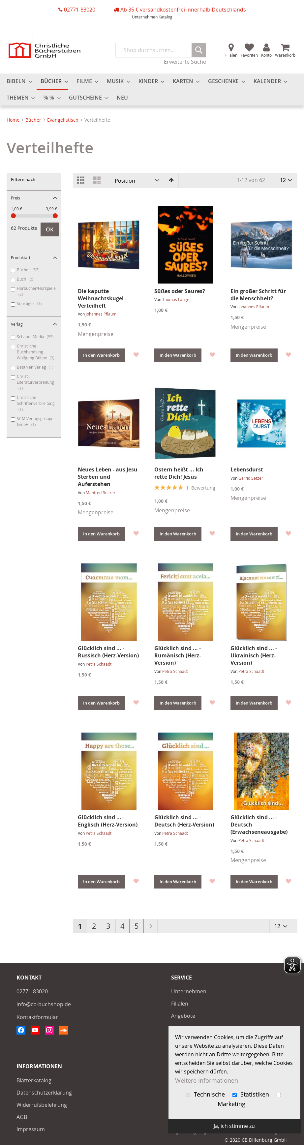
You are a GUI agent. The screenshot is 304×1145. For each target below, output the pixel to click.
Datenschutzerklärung (44, 1092)
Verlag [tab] (17, 324)
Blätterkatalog (33, 1080)
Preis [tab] (15, 197)
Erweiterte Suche (185, 61)
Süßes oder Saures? (179, 291)
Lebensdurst (246, 469)
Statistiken (251, 1094)
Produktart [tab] (20, 257)
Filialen (231, 55)
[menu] (152, 89)
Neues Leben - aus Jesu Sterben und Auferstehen (107, 477)
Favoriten (249, 55)
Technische (206, 1094)
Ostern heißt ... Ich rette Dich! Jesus (178, 473)
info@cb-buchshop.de (43, 1004)
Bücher (34, 120)
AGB (21, 1117)
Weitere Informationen (206, 1080)
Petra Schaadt (98, 664)
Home (14, 120)
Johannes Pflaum (101, 313)
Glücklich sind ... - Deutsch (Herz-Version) (184, 821)
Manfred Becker (100, 492)
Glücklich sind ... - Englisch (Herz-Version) (107, 821)
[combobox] (160, 50)
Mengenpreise (95, 334)
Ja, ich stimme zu (234, 1126)
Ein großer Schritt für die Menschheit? (258, 294)
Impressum (30, 1129)
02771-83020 (79, 9)
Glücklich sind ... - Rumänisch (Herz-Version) (177, 655)
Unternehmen (145, 16)
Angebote (183, 1015)
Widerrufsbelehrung (41, 1104)
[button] (135, 354)
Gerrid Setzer (250, 478)
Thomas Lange (175, 299)
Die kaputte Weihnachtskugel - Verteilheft (102, 298)
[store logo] (44, 44)
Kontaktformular (37, 1017)
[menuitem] (17, 81)
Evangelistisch (63, 120)
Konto (266, 55)
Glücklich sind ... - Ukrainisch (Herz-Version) (253, 655)
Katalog (165, 16)
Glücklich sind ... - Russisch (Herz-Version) (108, 652)
